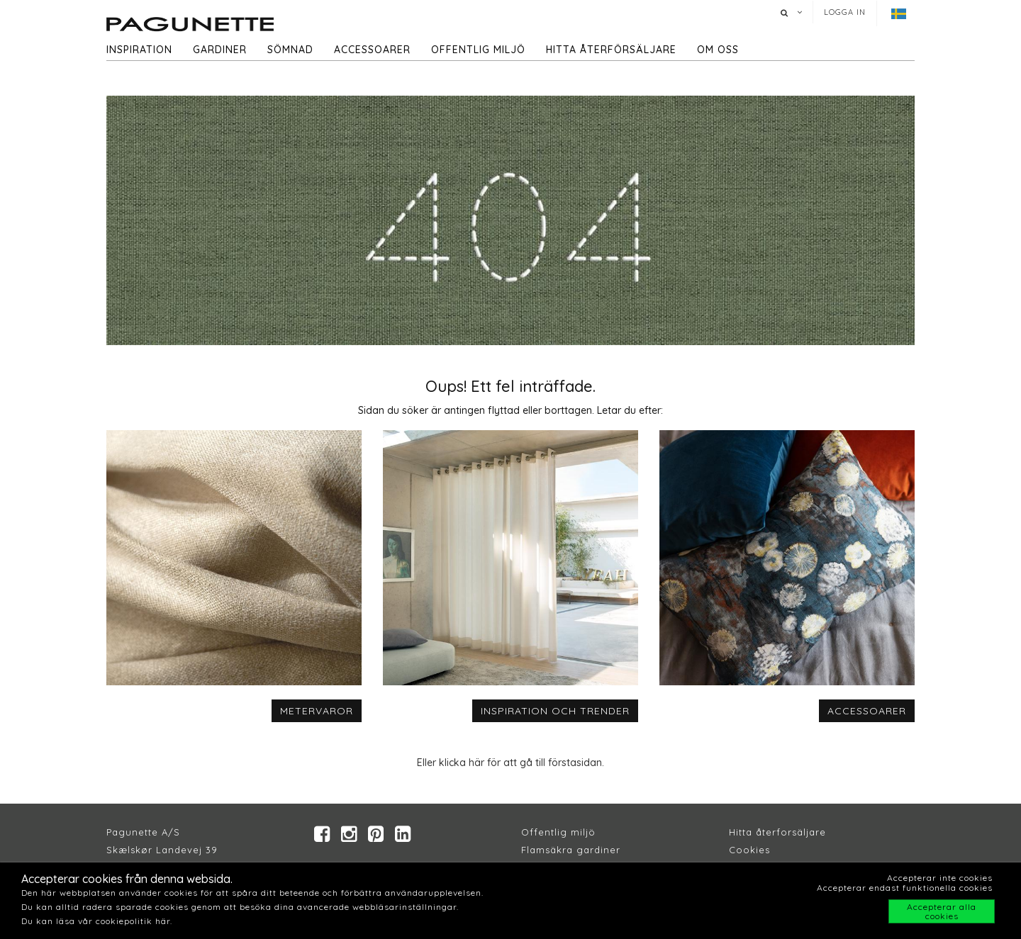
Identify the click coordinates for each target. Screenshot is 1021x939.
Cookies (749, 849)
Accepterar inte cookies (940, 877)
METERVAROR (316, 710)
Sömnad (290, 49)
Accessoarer (372, 49)
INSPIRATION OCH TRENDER (555, 710)
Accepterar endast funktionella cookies (905, 887)
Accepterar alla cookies (941, 911)
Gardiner (220, 49)
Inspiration (139, 49)
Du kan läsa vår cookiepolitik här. (96, 921)
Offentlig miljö (478, 49)
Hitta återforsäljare (777, 832)
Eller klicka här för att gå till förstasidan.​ (510, 762)
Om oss (718, 49)
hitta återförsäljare (611, 49)
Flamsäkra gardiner (570, 849)
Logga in (845, 12)
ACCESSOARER (866, 710)
